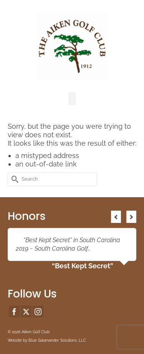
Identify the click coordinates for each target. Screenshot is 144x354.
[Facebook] (14, 311)
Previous (116, 217)
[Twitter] (26, 311)
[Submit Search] (13, 179)
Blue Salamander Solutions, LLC (57, 340)
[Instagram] (38, 311)
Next (131, 217)
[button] (72, 98)
